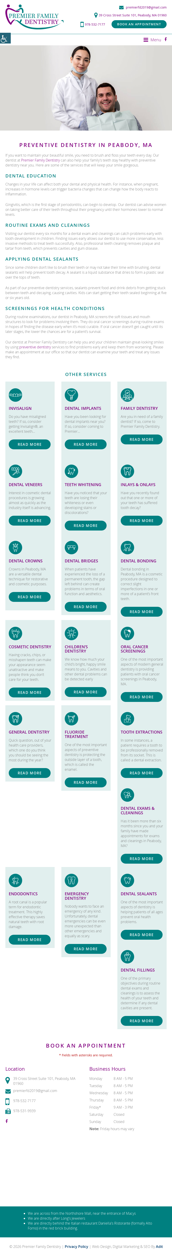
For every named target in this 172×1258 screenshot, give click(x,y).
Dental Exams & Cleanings (138, 810)
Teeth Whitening (83, 484)
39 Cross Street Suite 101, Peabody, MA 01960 (130, 15)
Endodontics (23, 893)
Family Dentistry (139, 408)
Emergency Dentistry (77, 896)
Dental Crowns (26, 560)
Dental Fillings (138, 970)
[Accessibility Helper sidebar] (5, 38)
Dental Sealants (139, 893)
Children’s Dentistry (76, 649)
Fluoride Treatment (76, 734)
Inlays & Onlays (138, 484)
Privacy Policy (77, 1246)
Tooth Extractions (141, 732)
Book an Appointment (139, 24)
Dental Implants (83, 408)
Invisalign (20, 408)
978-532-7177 (92, 24)
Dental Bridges (81, 560)
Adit (159, 1246)
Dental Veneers (25, 484)
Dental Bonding (138, 560)
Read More (30, 444)
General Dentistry (29, 732)
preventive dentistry (35, 347)
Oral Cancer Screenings (134, 649)
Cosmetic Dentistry (30, 646)
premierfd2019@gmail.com (143, 7)
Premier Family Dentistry (40, 160)
